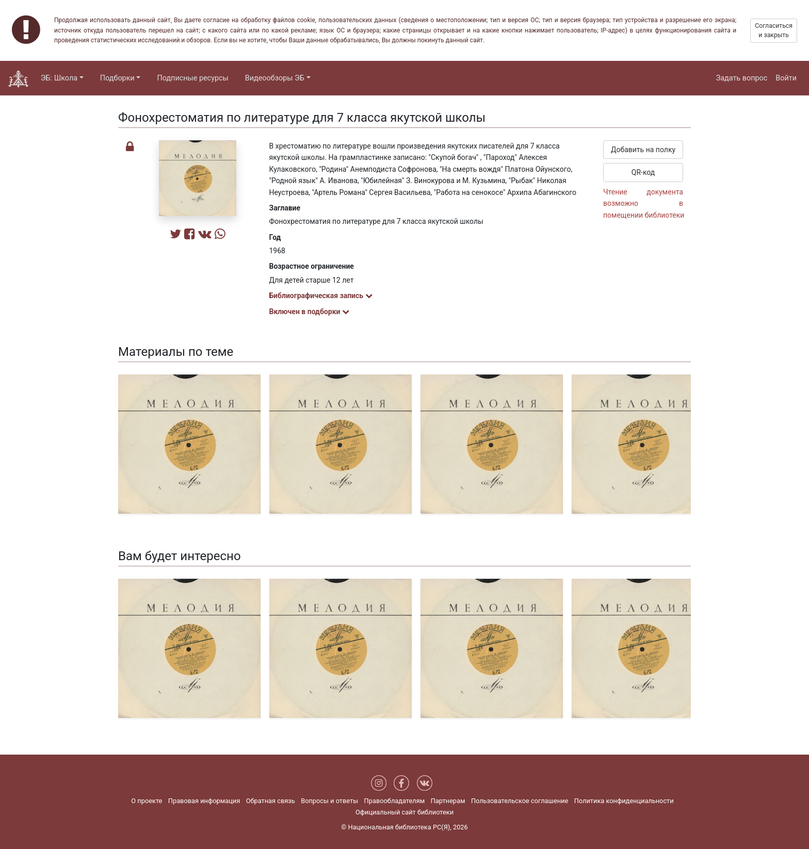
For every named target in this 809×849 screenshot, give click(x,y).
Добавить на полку (643, 149)
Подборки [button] (117, 78)
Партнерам (448, 801)
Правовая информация (204, 801)
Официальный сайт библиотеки (404, 812)
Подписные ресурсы (192, 78)
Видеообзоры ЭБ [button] (274, 78)
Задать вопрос (742, 78)
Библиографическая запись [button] (321, 295)
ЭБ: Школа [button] (59, 78)
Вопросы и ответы (329, 801)
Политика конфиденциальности (624, 801)
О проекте (146, 801)
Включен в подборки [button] (309, 311)
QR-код (643, 172)
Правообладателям (394, 801)
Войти (786, 78)
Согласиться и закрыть (773, 30)
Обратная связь (270, 801)
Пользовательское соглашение (519, 801)
